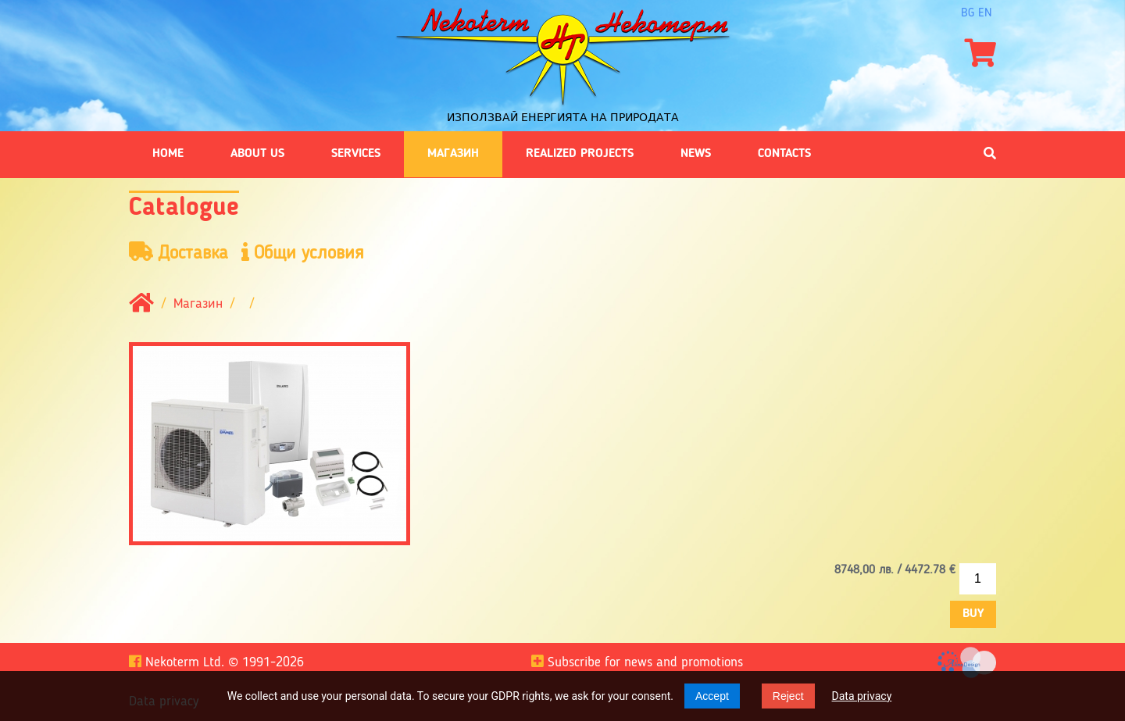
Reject (788, 696)
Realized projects (580, 154)
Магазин (453, 154)
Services (355, 154)
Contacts (784, 154)
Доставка (178, 252)
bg (967, 13)
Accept (712, 696)
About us (257, 154)
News (695, 154)
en (985, 13)
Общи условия (302, 252)
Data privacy (862, 696)
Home (168, 154)
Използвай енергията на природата (563, 117)
